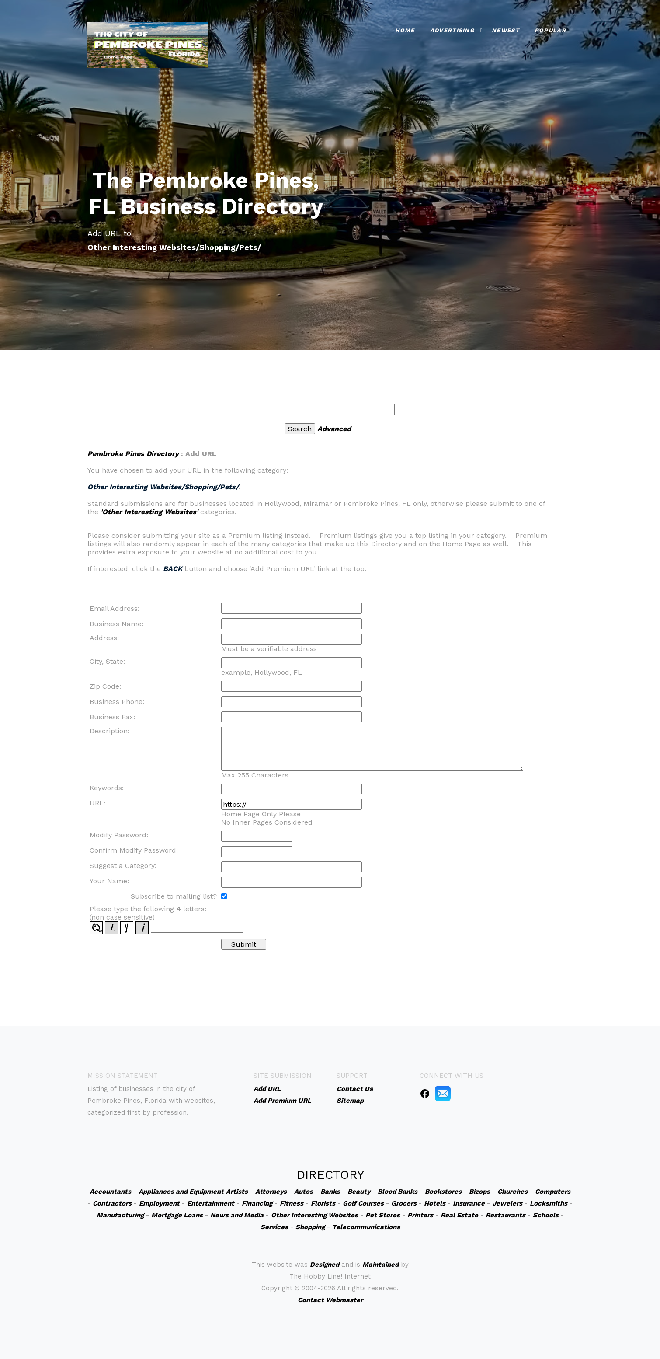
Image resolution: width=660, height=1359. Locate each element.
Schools (546, 1215)
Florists (323, 1203)
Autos (303, 1191)
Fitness (291, 1203)
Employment (159, 1203)
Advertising (452, 30)
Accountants (110, 1191)
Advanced (334, 429)
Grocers (404, 1203)
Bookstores (443, 1191)
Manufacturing (120, 1215)
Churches (512, 1191)
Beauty (358, 1191)
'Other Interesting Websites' (149, 512)
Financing (257, 1203)
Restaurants (505, 1215)
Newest (505, 30)
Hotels (434, 1203)
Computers (552, 1191)
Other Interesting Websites (314, 1215)
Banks (330, 1191)
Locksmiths (548, 1203)
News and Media (237, 1215)
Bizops (479, 1191)
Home (405, 30)
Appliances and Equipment (181, 1191)
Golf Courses (363, 1203)
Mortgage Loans (177, 1215)
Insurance (469, 1203)
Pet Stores (382, 1215)
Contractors (112, 1203)
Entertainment (210, 1203)
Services (274, 1227)
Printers (420, 1215)
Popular (550, 30)
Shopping (310, 1227)
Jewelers (507, 1203)
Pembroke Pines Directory (133, 454)
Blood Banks (397, 1191)
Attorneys (271, 1191)
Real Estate (459, 1215)
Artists (237, 1191)
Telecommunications (366, 1227)
